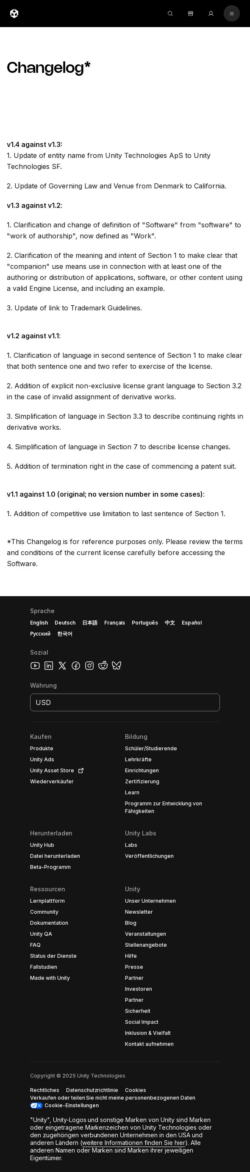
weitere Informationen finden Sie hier (133, 1142)
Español (192, 622)
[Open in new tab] (79, 770)
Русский (40, 633)
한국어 (64, 633)
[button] (125, 884)
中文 (170, 622)
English (39, 622)
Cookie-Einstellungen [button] (71, 1105)
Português (145, 622)
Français (114, 622)
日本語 (89, 622)
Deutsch (65, 622)
